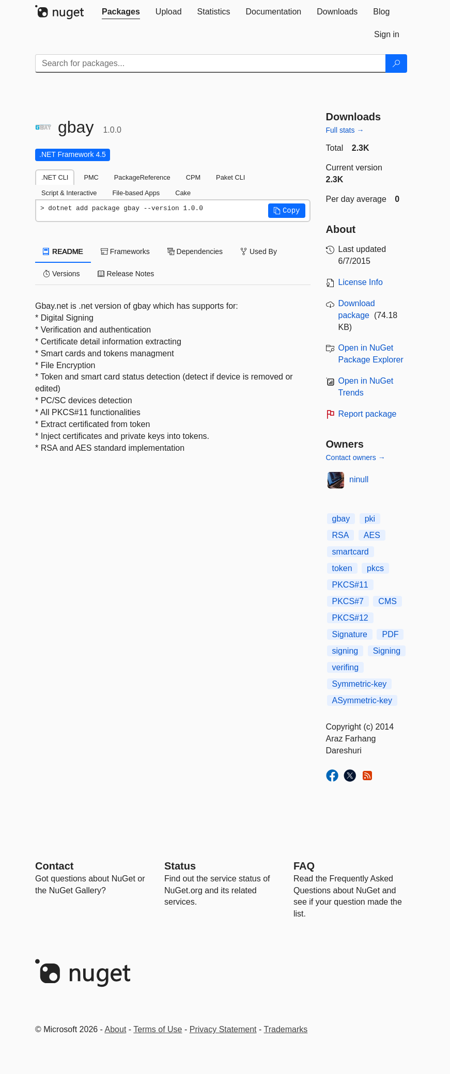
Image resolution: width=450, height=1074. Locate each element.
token (342, 568)
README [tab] (63, 251)
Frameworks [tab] (125, 251)
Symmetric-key (359, 684)
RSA (340, 535)
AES (372, 535)
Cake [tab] (183, 193)
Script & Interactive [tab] (69, 193)
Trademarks (286, 1029)
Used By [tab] (258, 251)
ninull (358, 479)
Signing (386, 650)
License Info (360, 282)
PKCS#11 (350, 584)
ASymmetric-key (362, 700)
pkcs (375, 568)
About (116, 1029)
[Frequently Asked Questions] (304, 866)
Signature (350, 634)
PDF (390, 634)
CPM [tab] (193, 177)
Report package (367, 413)
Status (180, 866)
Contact (54, 866)
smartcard (350, 551)
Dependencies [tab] (195, 251)
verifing (345, 667)
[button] (286, 210)
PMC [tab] (91, 177)
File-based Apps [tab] (136, 193)
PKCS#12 (350, 617)
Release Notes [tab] (126, 273)
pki (370, 518)
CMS (387, 601)
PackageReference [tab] (142, 177)
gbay (341, 518)
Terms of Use (157, 1029)
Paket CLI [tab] (230, 177)
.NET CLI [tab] (54, 177)
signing (345, 650)
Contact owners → (355, 457)
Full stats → (345, 130)
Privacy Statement (223, 1029)
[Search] (396, 63)
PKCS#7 (348, 601)
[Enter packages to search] (210, 63)
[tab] (121, 12)
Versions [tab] (61, 273)
